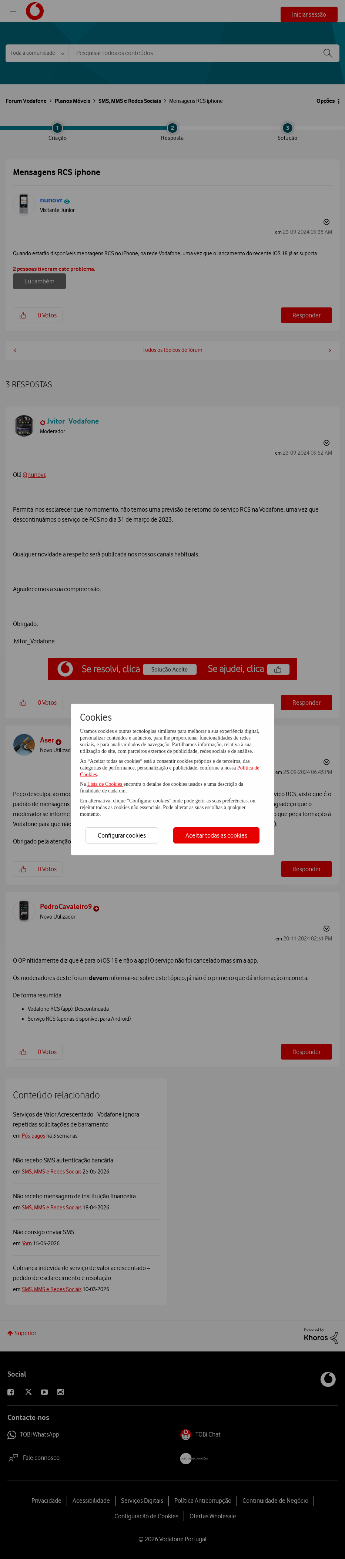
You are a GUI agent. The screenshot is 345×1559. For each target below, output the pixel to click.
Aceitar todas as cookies (216, 835)
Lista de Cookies (105, 784)
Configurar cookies (122, 835)
